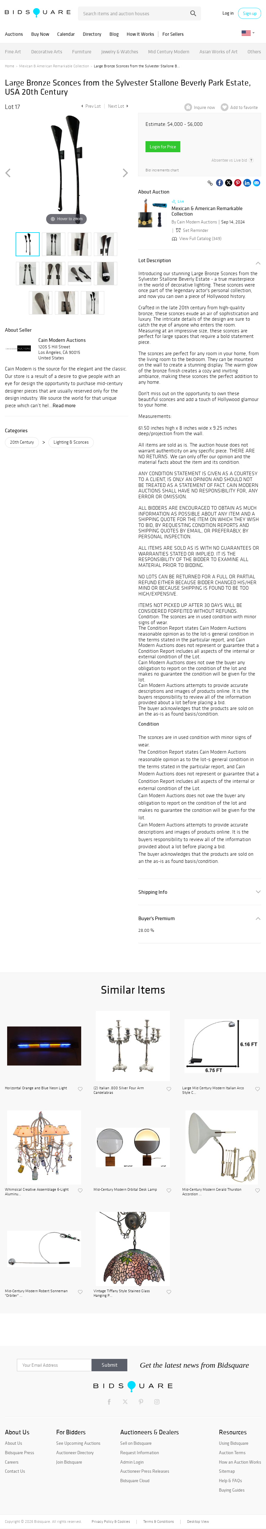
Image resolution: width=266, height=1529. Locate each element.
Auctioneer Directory (75, 1452)
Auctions (14, 34)
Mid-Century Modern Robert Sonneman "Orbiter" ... (36, 1293)
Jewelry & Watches (119, 51)
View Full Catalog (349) (196, 238)
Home (9, 66)
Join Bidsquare (69, 1462)
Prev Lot (90, 106)
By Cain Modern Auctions (194, 222)
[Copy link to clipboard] (210, 183)
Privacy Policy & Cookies (111, 1521)
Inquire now (204, 107)
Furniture (81, 51)
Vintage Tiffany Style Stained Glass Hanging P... (122, 1293)
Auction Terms (232, 1452)
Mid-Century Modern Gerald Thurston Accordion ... (211, 1191)
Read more (64, 405)
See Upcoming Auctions (78, 1443)
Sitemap (227, 1471)
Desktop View (198, 1521)
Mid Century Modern (168, 51)
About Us (13, 1443)
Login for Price (163, 147)
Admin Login (132, 1462)
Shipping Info (152, 892)
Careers (12, 1462)
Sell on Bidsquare (136, 1443)
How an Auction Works (240, 1462)
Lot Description (154, 260)
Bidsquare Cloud (134, 1480)
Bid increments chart (162, 170)
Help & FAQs (230, 1480)
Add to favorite (244, 107)
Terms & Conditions (158, 1521)
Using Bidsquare (233, 1443)
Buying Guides (232, 1490)
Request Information (139, 1452)
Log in (228, 13)
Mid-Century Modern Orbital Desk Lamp (125, 1189)
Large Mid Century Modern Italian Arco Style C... (213, 1090)
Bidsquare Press (19, 1452)
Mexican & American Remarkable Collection (54, 66)
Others (254, 51)
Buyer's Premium (156, 918)
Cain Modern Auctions (62, 340)
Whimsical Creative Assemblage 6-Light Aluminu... (37, 1191)
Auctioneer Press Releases (144, 1471)
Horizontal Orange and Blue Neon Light (36, 1088)
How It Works (140, 34)
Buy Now (40, 34)
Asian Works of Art (218, 51)
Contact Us (15, 1471)
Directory (92, 34)
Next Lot (118, 106)
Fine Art (13, 51)
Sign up (250, 13)
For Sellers (173, 34)
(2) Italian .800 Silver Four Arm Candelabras (119, 1090)
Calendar (66, 34)
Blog (114, 34)
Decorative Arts (46, 51)
